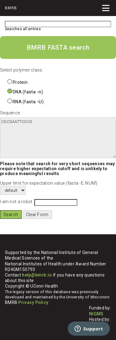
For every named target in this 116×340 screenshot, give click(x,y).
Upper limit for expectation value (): (49, 183)
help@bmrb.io (37, 274)
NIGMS (96, 313)
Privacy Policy (33, 302)
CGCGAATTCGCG (58, 137)
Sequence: (10, 112)
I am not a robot (16, 201)
